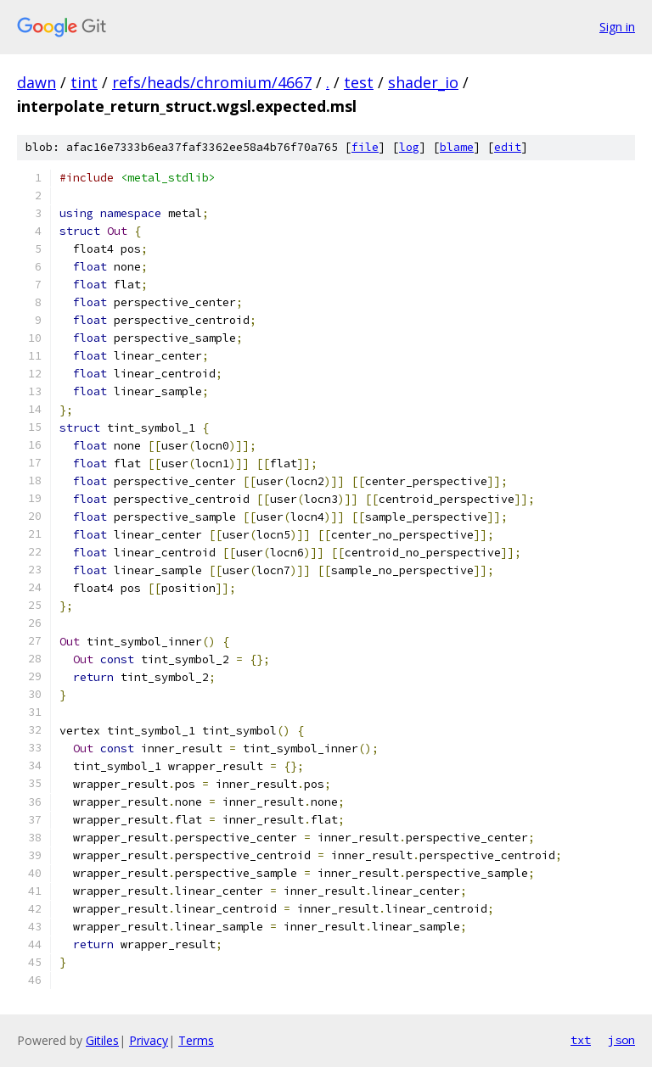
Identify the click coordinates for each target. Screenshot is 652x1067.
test (359, 82)
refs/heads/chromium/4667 (212, 82)
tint (84, 82)
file (365, 147)
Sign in (617, 27)
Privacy (148, 1040)
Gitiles (102, 1040)
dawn (36, 82)
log (409, 147)
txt (580, 1039)
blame (457, 147)
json (621, 1039)
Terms (196, 1040)
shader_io (423, 82)
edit (507, 147)
